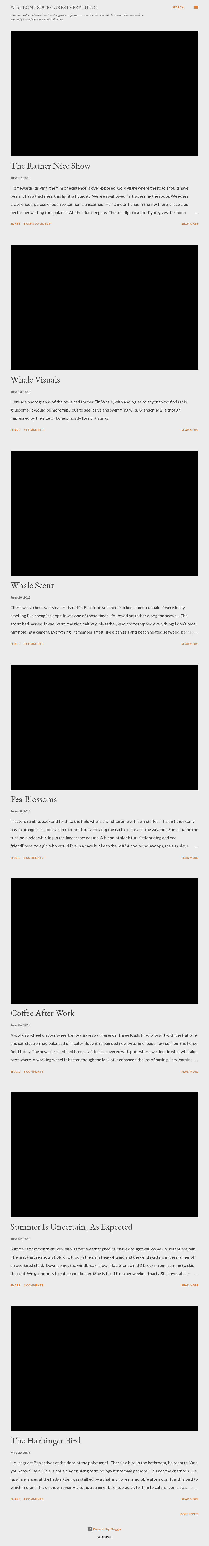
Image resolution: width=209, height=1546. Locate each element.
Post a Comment (37, 224)
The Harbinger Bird (46, 1440)
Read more (189, 224)
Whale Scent (32, 585)
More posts (189, 1514)
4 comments (33, 1499)
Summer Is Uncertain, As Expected (72, 1226)
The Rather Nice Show (50, 165)
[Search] (178, 7)
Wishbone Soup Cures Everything (54, 7)
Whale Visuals (35, 379)
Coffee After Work (43, 1012)
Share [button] (15, 224)
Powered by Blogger (104, 1529)
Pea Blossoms (34, 799)
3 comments (33, 644)
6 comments (33, 430)
